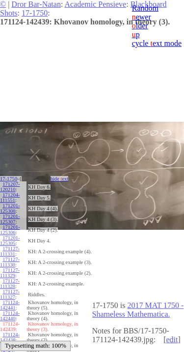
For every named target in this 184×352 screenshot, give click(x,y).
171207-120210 (10, 186)
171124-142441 (10, 305)
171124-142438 (10, 337)
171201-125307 (10, 219)
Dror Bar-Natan (36, 4)
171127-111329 (10, 272)
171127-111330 (10, 262)
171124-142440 (10, 315)
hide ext (60, 178)
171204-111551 (10, 197)
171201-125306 (10, 229)
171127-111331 (10, 251)
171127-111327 (10, 294)
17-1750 (35, 13)
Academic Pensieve (95, 4)
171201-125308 (10, 208)
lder (140, 26)
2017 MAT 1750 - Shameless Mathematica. (138, 309)
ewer (141, 17)
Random (145, 8)
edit (172, 339)
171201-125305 (10, 240)
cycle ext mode (157, 43)
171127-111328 (10, 283)
